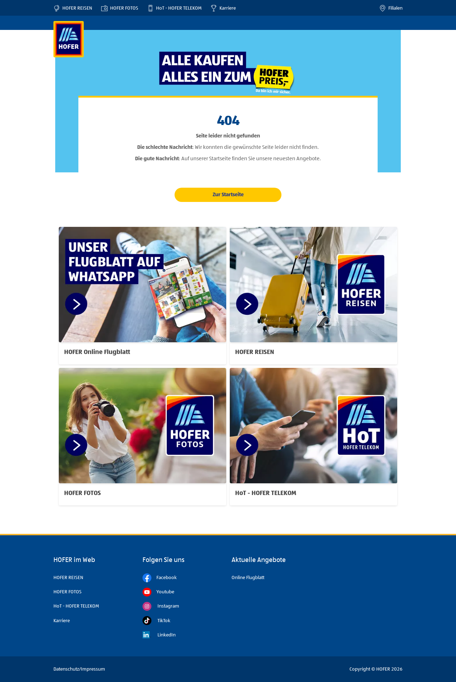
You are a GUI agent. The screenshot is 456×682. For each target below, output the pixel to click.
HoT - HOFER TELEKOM (174, 8)
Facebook (159, 577)
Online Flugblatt (248, 577)
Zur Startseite (228, 194)
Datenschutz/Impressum (79, 669)
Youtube (158, 592)
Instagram (160, 606)
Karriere (223, 8)
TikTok (156, 620)
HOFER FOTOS (119, 8)
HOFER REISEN (72, 8)
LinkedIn (159, 634)
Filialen (391, 8)
